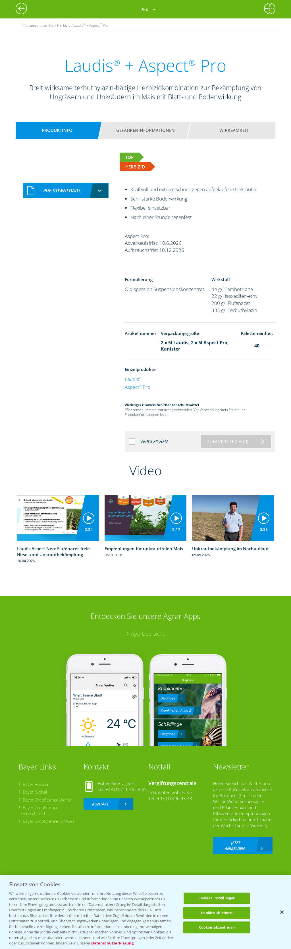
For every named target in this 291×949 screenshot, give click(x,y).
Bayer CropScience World (46, 800)
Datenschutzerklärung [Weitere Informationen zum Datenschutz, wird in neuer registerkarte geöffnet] (112, 943)
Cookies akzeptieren (217, 927)
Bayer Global (34, 792)
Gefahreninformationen (145, 130)
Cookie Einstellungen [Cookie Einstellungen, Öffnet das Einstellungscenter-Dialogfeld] (217, 898)
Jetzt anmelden (235, 845)
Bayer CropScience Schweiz (48, 821)
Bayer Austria (35, 784)
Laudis (133, 379)
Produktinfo (57, 130)
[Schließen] (282, 912)
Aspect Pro (137, 387)
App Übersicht (147, 633)
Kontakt (100, 804)
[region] (145, 912)
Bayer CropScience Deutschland (39, 810)
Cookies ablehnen (216, 912)
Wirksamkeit (233, 130)
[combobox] (66, 190)
